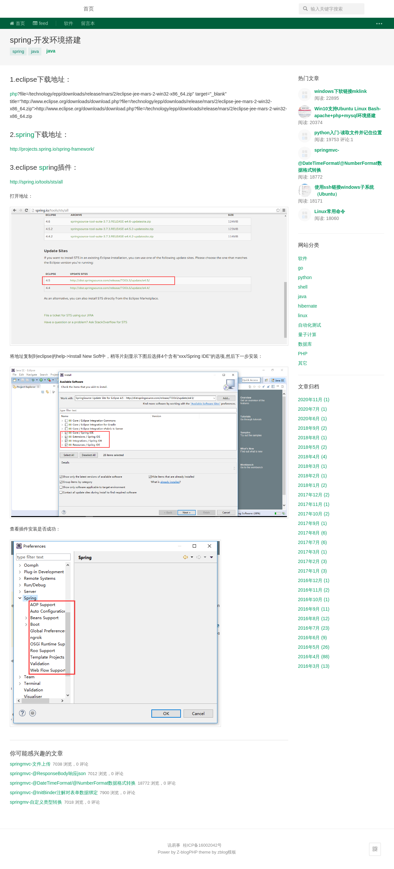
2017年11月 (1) (314, 504)
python (305, 277)
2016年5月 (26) (314, 647)
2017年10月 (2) (314, 513)
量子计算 (307, 334)
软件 (68, 23)
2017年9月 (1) (312, 523)
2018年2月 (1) (312, 475)
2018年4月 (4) (312, 456)
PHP (303, 353)
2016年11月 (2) (314, 590)
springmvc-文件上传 (30, 764)
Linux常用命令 (330, 211)
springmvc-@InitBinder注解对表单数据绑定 (54, 792)
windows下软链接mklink (341, 91)
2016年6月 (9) (312, 637)
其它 (302, 363)
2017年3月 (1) (312, 551)
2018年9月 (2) (312, 428)
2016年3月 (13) (314, 666)
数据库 (305, 344)
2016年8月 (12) (314, 618)
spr (44, 167)
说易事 (41, 9)
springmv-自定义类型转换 (36, 802)
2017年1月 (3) (312, 571)
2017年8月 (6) (312, 532)
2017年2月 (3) (312, 561)
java (35, 51)
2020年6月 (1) (312, 418)
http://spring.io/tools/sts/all (36, 182)
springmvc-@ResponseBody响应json (48, 773)
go (300, 268)
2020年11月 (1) (314, 399)
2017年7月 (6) (312, 542)
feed (40, 23)
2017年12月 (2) (314, 494)
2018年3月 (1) (312, 466)
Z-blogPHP (187, 852)
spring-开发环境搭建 (45, 39)
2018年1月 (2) (312, 485)
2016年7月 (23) (314, 628)
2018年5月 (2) (312, 447)
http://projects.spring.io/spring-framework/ (52, 149)
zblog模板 (226, 852)
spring (18, 51)
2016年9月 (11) (314, 609)
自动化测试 (309, 325)
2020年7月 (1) (312, 409)
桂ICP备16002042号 (202, 845)
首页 (88, 8)
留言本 (88, 23)
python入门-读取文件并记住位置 (348, 132)
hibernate (307, 306)
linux (303, 315)
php (13, 94)
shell (303, 287)
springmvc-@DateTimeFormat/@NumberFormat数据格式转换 (73, 783)
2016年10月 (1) (314, 599)
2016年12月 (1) (314, 580)
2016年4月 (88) (314, 656)
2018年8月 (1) (312, 437)
